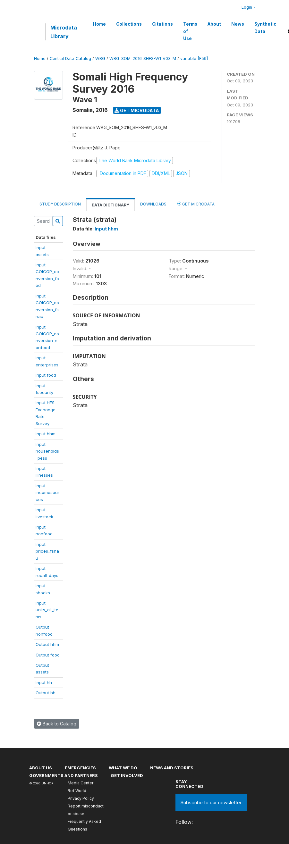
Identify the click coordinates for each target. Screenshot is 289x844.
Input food (46, 375)
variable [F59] (194, 58)
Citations (162, 24)
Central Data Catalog (70, 58)
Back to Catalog (56, 723)
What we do (123, 767)
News (237, 24)
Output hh (45, 692)
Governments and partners (63, 775)
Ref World (77, 790)
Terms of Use (190, 31)
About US (40, 767)
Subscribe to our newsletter (211, 802)
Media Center (80, 783)
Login (247, 7)
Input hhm (45, 433)
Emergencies (80, 767)
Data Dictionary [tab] (110, 205)
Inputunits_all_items (47, 609)
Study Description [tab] (60, 204)
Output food (48, 654)
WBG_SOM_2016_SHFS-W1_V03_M (142, 58)
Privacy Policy (81, 798)
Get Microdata (137, 110)
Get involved (127, 775)
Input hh (44, 682)
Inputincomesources (47, 492)
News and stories (171, 767)
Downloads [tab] (153, 204)
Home (99, 24)
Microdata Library (63, 31)
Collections (129, 24)
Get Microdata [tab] (196, 203)
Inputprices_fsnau (47, 551)
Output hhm (47, 644)
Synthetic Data (265, 27)
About (214, 24)
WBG (100, 58)
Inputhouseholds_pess (47, 451)
